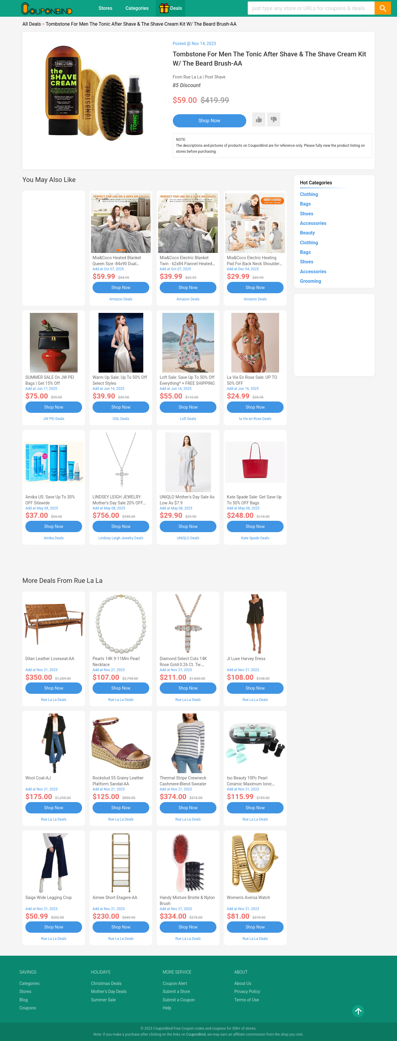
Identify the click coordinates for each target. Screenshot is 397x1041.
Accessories (313, 223)
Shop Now (209, 120)
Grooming (310, 281)
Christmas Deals (106, 983)
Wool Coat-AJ (38, 778)
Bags (305, 204)
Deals (170, 8)
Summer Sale (103, 999)
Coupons (27, 1008)
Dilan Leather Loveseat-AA (49, 658)
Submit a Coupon (179, 999)
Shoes (306, 214)
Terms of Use (246, 999)
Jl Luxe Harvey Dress (246, 658)
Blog (23, 999)
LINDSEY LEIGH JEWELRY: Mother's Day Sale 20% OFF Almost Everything (118, 503)
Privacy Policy (247, 991)
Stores (105, 8)
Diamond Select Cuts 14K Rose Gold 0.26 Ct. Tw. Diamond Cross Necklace (183, 664)
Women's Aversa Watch (248, 897)
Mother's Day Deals (109, 991)
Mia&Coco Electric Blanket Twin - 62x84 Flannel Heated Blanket (186, 263)
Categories (137, 8)
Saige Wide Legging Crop (48, 897)
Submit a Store (176, 991)
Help (167, 1008)
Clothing (309, 194)
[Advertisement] (53, 247)
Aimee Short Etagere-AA (115, 897)
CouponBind (196, 1034)
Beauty (307, 233)
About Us (242, 983)
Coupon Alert (175, 983)
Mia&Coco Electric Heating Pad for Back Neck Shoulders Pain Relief (254, 263)
